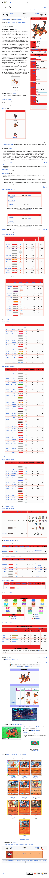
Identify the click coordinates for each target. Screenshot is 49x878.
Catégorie (33, 61)
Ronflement (13, 335)
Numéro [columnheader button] (7, 325)
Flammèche (8, 244)
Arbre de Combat (38, 567)
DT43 (7, 493)
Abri (13, 338)
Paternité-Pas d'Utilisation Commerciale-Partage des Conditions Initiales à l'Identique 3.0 (30, 869)
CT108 (7, 421)
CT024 (7, 386)
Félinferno (37, 13)
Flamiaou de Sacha (28, 726)
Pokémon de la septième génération (9, 862)
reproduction (7, 506)
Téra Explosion (14, 443)
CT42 (7, 351)
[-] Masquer (24, 242)
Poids (34, 67)
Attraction (14, 342)
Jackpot (13, 329)
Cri (38, 103)
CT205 (7, 450)
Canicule (13, 424)
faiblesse (38, 618)
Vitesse (3, 643)
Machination (13, 430)
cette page (30, 209)
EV (17, 651)
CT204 (7, 448)
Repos (13, 333)
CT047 (7, 393)
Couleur (33, 94)
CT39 (7, 349)
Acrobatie (14, 362)
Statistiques (5, 622)
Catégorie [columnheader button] (26, 325)
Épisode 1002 (25, 732)
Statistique (6, 629)
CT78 (7, 362)
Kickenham (38, 587)
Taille (34, 64)
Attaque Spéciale (5, 639)
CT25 (7, 338)
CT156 (7, 437)
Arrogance (5, 527)
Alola (32, 51)
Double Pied (8, 259)
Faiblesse (14, 618)
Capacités (4, 229)
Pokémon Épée (5, 169)
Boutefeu (8, 272)
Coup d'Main (13, 428)
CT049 (7, 395)
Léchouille (8, 248)
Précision (32, 239)
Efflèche (3, 23)
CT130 (7, 428)
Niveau (41, 237)
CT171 (7, 443)
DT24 (7, 480)
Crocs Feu (8, 261)
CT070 (7, 406)
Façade (13, 349)
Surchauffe (14, 439)
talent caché (10, 144)
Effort (14, 450)
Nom (8, 239)
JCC (26, 758)
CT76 (7, 359)
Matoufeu (24, 13)
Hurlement (8, 253)
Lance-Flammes (8, 268)
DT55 (7, 497)
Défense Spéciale (5, 641)
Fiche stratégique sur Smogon (11, 659)
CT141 (7, 432)
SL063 (24, 728)
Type (34, 59)
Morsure (8, 257)
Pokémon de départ (11, 22)
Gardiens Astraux (24, 797)
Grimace (8, 263)
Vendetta (13, 351)
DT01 (7, 469)
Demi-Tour (14, 353)
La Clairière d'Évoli (13, 797)
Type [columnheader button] (20, 325)
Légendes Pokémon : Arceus (11, 204)
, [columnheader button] (41, 239)
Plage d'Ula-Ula (39, 571)
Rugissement (8, 250)
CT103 (7, 417)
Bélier (14, 373)
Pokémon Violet (5, 181)
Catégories (4, 860)
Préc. (22, 511)
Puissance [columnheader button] (31, 325)
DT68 (7, 499)
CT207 (7, 452)
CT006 (7, 376)
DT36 (7, 488)
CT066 (7, 404)
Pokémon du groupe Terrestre (23, 860)
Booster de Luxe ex (24, 777)
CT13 (7, 331)
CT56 (7, 353)
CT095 (7, 415)
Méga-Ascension (13, 777)
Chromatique (4, 99)
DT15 (7, 473)
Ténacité (13, 393)
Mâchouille (14, 421)
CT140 (7, 430)
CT (4, 319)
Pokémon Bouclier (5, 173)
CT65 (7, 355)
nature (31, 651)
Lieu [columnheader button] (38, 546)
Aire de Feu (13, 435)
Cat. (14, 511)
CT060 (7, 397)
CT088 (7, 413)
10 (46, 163)
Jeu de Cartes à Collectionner (14, 754)
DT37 (7, 490)
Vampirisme (13, 415)
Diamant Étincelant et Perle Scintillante (11, 199)
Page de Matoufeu (21, 862)
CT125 (7, 426)
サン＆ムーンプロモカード (29, 756)
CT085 (7, 408)
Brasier (38, 69)
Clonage (13, 417)
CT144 (7, 435)
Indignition (14, 452)
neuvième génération (30, 684)
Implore (4, 573)
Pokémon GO (4, 164)
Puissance (26, 239)
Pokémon (38, 61)
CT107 (7, 419)
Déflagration (13, 432)
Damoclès (14, 448)
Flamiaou (11, 13)
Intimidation (39, 71)
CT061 (7, 400)
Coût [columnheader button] (45, 546)
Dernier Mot (4, 533)
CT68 (7, 357)
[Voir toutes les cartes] (24, 839)
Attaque (3, 635)
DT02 (7, 471)
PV (2, 633)
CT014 (7, 382)
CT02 (7, 329)
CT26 (7, 340)
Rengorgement (14, 501)
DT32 (7, 486)
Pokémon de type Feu (11, 860)
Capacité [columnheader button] (13, 325)
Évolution (4, 105)
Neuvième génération (7, 212)
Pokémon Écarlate (5, 178)
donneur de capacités (9, 540)
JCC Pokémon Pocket (31, 758)
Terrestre (38, 73)
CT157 (7, 439)
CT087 (7, 411)
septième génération (18, 19)
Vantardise (8, 266)
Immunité (36, 614)
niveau (11, 232)
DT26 (7, 482)
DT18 (7, 475)
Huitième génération (7, 189)
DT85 (7, 501)
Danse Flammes (13, 331)
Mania (8, 270)
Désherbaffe (13, 384)
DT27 (7, 484)
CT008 (7, 380)
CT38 (7, 346)
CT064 (7, 402)
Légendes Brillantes (24, 836)
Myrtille (45, 51)
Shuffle (39, 56)
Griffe (8, 246)
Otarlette (7, 23)
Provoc (13, 411)
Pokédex (12, 163)
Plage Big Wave (39, 573)
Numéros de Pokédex (36, 49)
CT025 (7, 389)
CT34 (7, 344)
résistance (15, 616)
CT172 (7, 446)
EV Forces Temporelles (36, 797)
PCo (46, 567)
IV (38, 650)
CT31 (7, 342)
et (7, 543)
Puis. (18, 511)
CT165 (7, 441)
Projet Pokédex (23, 853)
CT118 (7, 424)
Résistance (37, 616)
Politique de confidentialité (6, 873)
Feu (10, 19)
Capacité (21, 237)
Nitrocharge (13, 391)
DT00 (7, 466)
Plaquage (14, 404)
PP (36, 239)
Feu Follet (14, 346)
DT (4, 457)
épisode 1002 (35, 750)
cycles (38, 76)
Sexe (34, 91)
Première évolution (29, 862)
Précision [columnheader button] (38, 325)
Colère (13, 437)
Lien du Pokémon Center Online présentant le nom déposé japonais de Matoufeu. (18, 844)
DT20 (7, 477)
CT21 (7, 333)
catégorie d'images (28, 666)
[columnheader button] (8, 240)
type (9, 19)
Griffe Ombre (13, 355)
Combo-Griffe (8, 255)
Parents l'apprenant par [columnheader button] (37, 511)
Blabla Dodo (13, 406)
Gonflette (14, 402)
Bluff (4, 520)
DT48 (7, 495)
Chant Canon (13, 359)
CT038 (7, 391)
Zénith (13, 344)
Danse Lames (13, 413)
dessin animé (15, 724)
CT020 (7, 384)
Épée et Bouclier (11, 195)
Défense (4, 637)
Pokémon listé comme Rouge (35, 860)
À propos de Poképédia (15, 873)
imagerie (19, 666)
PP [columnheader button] (42, 325)
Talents (33, 70)
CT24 (7, 335)
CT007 (7, 378)
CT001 (7, 373)
